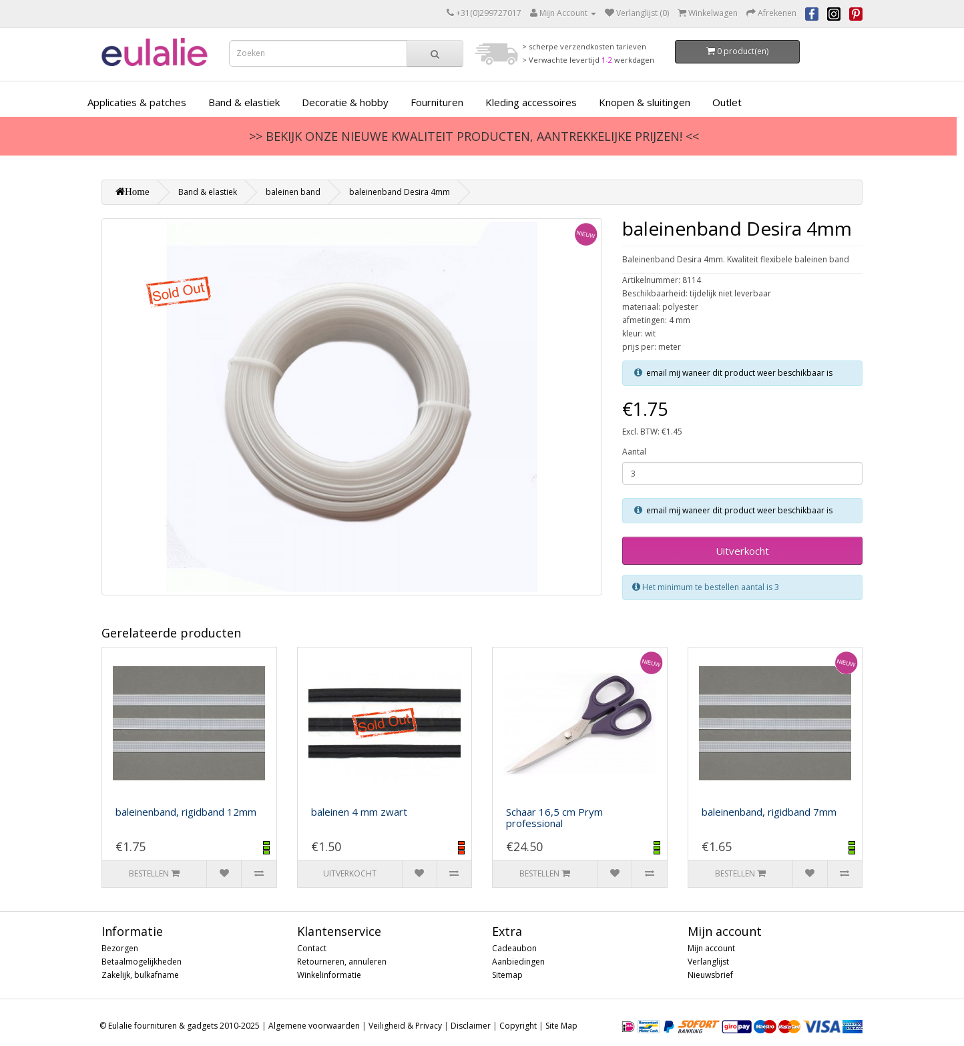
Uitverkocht (742, 550)
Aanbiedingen (518, 961)
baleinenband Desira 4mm (399, 192)
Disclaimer (471, 1025)
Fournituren (437, 102)
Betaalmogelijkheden (141, 961)
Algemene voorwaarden (314, 1025)
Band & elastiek (244, 102)
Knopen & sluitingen (644, 102)
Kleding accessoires (531, 102)
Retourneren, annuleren (342, 961)
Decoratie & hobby (345, 102)
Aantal (634, 451)
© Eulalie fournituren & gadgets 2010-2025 (179, 1025)
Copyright (518, 1025)
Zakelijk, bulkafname (140, 975)
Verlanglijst (708, 961)
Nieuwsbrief (710, 975)
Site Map (561, 1025)
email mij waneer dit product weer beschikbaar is (739, 372)
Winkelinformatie (329, 975)
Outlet (727, 102)
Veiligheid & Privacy (405, 1025)
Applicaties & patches (136, 102)
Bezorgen (119, 948)
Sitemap (507, 975)
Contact (311, 948)
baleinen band (293, 192)
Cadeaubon (514, 948)
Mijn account (711, 948)
